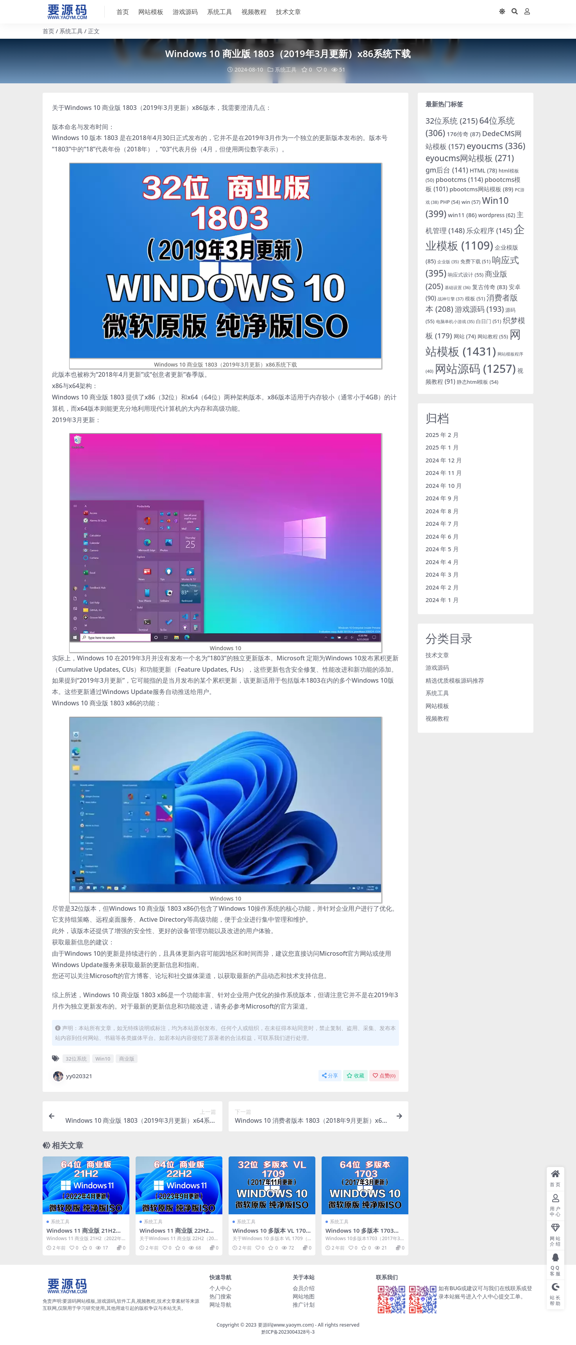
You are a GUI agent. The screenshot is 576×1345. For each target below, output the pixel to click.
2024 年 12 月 (444, 460)
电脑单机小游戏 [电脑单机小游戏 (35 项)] (455, 321)
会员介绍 (304, 1287)
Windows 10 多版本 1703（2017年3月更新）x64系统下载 (365, 1233)
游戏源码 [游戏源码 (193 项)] (479, 309)
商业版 (126, 1058)
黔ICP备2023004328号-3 (288, 1332)
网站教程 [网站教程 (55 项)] (493, 336)
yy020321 (72, 1076)
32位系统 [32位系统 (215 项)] (452, 120)
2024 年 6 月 (442, 536)
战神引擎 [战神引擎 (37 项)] (450, 298)
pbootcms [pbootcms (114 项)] (459, 179)
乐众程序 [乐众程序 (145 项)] (489, 230)
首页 (48, 31)
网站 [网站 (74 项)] (465, 336)
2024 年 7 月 (442, 523)
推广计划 (304, 1304)
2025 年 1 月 (442, 447)
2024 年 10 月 (444, 485)
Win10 (102, 1058)
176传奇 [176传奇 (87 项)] (464, 134)
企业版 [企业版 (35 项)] (448, 261)
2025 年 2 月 (442, 434)
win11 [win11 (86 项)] (462, 214)
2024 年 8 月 (442, 510)
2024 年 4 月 (442, 561)
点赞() (384, 1075)
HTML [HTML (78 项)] (483, 170)
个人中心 (220, 1287)
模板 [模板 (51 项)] (475, 298)
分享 (330, 1075)
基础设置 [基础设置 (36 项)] (457, 287)
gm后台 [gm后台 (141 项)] (447, 169)
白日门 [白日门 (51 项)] (488, 321)
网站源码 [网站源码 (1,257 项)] (475, 368)
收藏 (355, 1075)
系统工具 (71, 31)
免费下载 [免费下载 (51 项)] (475, 261)
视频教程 (437, 718)
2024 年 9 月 (442, 498)
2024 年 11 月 (444, 473)
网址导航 (220, 1304)
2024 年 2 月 (442, 587)
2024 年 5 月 (442, 549)
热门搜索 (220, 1296)
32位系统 (76, 1058)
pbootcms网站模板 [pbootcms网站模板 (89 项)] (481, 188)
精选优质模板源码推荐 (455, 680)
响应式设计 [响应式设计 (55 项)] (465, 274)
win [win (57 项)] (471, 201)
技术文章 (437, 654)
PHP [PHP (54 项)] (450, 201)
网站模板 (437, 705)
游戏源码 (437, 667)
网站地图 (304, 1296)
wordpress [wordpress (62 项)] (496, 214)
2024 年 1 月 (442, 600)
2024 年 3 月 (442, 574)
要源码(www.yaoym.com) (286, 1324)
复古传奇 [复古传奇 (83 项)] (489, 286)
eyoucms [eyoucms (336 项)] (496, 145)
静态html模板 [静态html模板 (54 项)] (477, 381)
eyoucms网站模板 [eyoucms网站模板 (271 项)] (470, 158)
